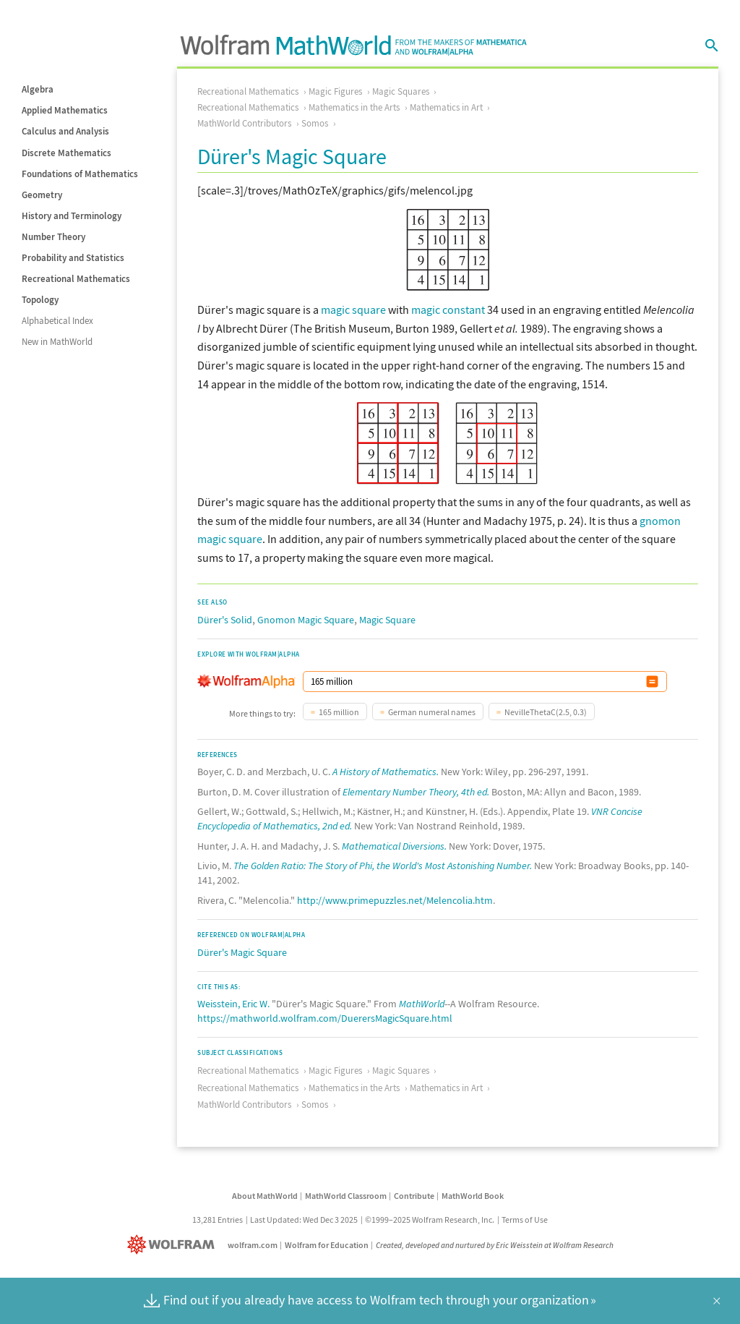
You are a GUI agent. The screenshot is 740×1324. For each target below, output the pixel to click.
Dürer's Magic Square (242, 952)
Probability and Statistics (73, 258)
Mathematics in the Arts (354, 107)
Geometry (42, 195)
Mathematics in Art (446, 107)
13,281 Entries (217, 1219)
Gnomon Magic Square (305, 619)
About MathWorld (265, 1195)
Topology (40, 300)
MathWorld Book (473, 1195)
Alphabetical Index (57, 321)
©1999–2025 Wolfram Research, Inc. (429, 1219)
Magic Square (387, 619)
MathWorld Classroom (346, 1195)
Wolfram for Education (327, 1244)
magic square (353, 309)
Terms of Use (525, 1219)
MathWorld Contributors (244, 123)
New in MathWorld (57, 342)
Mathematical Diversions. (394, 846)
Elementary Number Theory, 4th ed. (416, 791)
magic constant (448, 309)
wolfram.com (253, 1244)
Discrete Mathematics (66, 153)
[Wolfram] (173, 1244)
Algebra (37, 89)
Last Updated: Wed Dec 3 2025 (304, 1219)
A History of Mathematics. (385, 771)
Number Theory (53, 237)
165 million (339, 711)
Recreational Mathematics (76, 279)
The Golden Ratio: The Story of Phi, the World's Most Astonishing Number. (382, 865)
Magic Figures (335, 91)
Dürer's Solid (224, 619)
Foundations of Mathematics (80, 174)
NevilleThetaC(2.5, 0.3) (545, 711)
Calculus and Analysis (65, 131)
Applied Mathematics (65, 110)
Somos (314, 123)
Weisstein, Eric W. (233, 1003)
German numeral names (432, 711)
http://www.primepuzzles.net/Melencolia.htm (395, 900)
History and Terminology (71, 216)
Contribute (414, 1195)
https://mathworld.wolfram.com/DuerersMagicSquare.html (324, 1018)
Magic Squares (400, 91)
